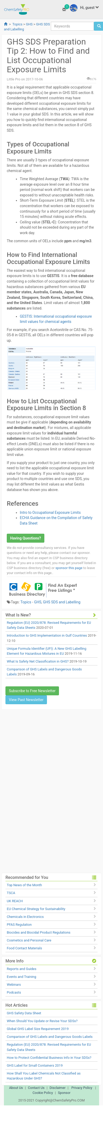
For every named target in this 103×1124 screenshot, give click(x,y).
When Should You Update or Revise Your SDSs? (42, 1021)
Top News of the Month (24, 885)
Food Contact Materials (24, 948)
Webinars (14, 985)
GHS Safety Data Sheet (24, 1013)
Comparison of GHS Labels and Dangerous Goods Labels (50, 1037)
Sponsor (64, 1093)
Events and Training (21, 977)
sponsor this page (68, 568)
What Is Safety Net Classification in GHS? (38, 661)
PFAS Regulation (19, 925)
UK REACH (15, 901)
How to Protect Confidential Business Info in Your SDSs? (49, 1058)
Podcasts (14, 992)
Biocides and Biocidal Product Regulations (38, 932)
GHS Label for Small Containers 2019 (35, 1065)
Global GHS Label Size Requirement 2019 (38, 1029)
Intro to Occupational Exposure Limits (50, 512)
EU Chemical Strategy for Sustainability (36, 909)
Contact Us (36, 1088)
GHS (29, 24)
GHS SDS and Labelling (62, 602)
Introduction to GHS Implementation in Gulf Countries (47, 635)
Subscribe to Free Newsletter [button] (32, 691)
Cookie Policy (43, 1093)
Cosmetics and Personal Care (29, 940)
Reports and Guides (21, 969)
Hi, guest (84, 8)
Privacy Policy (81, 1088)
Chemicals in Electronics (25, 917)
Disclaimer (57, 1088)
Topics (17, 24)
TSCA (11, 893)
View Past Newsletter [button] (26, 700)
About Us (16, 1088)
